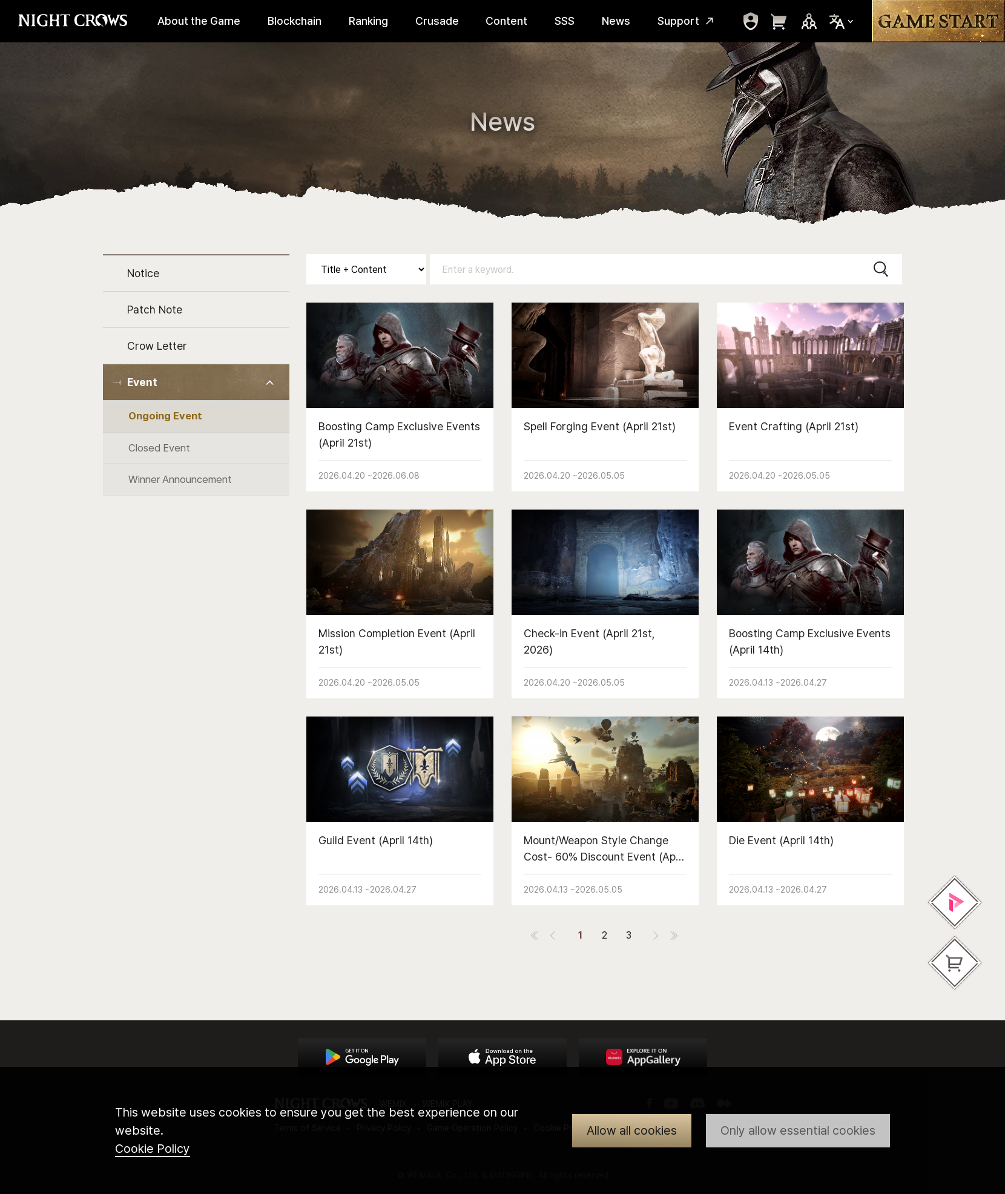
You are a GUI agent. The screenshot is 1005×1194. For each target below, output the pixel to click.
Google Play (362, 1057)
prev (553, 935)
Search (881, 269)
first (535, 935)
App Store (502, 1057)
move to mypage (750, 21)
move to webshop (779, 21)
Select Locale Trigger (841, 21)
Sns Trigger (808, 21)
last (674, 935)
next (656, 935)
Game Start (938, 21)
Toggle (270, 383)
